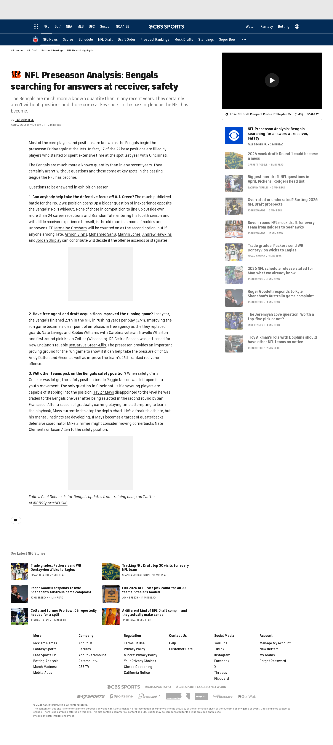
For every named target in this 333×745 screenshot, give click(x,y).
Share (311, 114)
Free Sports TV (44, 655)
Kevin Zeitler (75, 338)
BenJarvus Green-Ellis (87, 345)
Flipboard (221, 678)
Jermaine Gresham (70, 228)
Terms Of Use (134, 643)
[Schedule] (86, 39)
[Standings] (206, 39)
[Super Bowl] (227, 39)
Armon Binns (76, 234)
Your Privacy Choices (140, 661)
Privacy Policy (134, 649)
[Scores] (68, 39)
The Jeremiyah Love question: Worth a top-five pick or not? (281, 317)
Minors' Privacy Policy (140, 655)
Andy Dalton (39, 357)
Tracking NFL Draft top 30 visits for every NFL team (155, 567)
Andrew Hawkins (157, 234)
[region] (272, 81)
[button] (244, 39)
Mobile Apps (42, 673)
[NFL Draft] (105, 39)
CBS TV (83, 667)
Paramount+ (88, 661)
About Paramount (92, 655)
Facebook (221, 661)
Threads (220, 673)
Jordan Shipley (48, 240)
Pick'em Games (45, 643)
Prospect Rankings (52, 50)
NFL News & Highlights (80, 50)
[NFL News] (50, 39)
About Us (85, 643)
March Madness (45, 667)
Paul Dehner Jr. (24, 120)
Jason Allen (60, 429)
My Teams (267, 655)
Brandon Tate (103, 215)
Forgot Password (273, 661)
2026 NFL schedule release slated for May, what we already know (280, 271)
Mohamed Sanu (102, 234)
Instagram (222, 655)
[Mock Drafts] (184, 39)
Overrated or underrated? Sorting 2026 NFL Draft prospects (283, 202)
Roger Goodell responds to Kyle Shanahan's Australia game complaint (61, 590)
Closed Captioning (138, 667)
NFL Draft (32, 50)
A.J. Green (123, 197)
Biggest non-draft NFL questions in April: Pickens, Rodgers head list (278, 179)
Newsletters (269, 649)
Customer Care (181, 649)
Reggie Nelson (119, 379)
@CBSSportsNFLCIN (50, 503)
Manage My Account (275, 643)
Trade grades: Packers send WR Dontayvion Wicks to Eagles (56, 567)
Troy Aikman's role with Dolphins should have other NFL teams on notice (282, 339)
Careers (84, 649)
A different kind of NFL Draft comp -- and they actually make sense (154, 612)
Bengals (132, 142)
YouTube (220, 643)
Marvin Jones (129, 234)
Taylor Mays (103, 392)
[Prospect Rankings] (155, 39)
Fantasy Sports (44, 649)
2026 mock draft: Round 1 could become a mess (283, 156)
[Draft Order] (126, 39)
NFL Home (17, 50)
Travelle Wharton (153, 332)
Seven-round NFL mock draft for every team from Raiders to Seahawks (281, 225)
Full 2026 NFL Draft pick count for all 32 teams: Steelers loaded (154, 590)
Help (172, 643)
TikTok (219, 649)
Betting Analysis (45, 661)
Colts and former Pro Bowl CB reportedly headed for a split (64, 612)
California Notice (137, 673)
